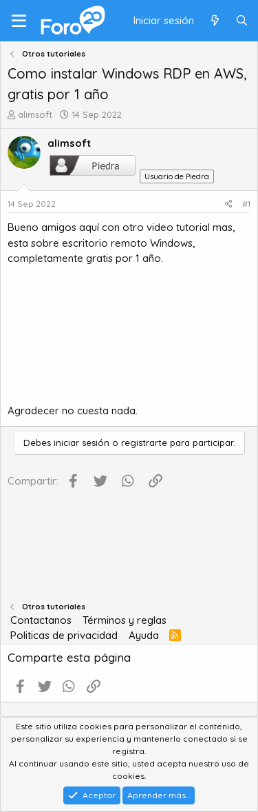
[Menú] (19, 20)
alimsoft (35, 114)
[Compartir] (228, 204)
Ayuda (144, 635)
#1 (246, 204)
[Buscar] (241, 21)
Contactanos (41, 620)
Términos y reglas (124, 620)
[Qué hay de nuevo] (214, 21)
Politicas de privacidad (64, 635)
